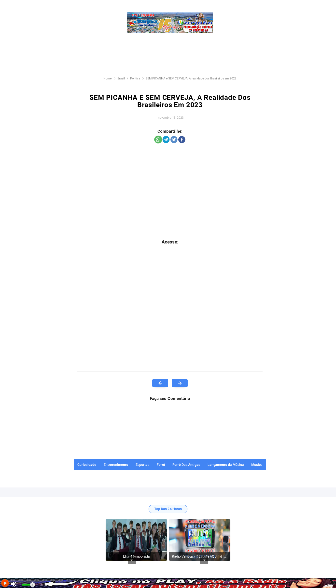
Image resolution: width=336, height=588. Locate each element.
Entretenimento (116, 465)
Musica (257, 465)
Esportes (142, 465)
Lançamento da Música (226, 465)
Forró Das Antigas (186, 465)
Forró (161, 465)
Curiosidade (86, 465)
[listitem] (136, 540)
